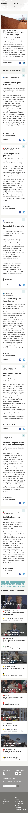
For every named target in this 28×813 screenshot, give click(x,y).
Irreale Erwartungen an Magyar (12, 648)
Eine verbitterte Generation (11, 704)
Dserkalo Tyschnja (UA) (14, 78)
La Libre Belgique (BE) (10, 729)
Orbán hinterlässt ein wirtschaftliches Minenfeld (14, 641)
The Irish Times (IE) (14, 369)
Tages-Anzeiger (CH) (9, 749)
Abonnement (6, 801)
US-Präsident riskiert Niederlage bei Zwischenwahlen (13, 613)
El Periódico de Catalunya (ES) (13, 618)
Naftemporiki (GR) (14, 221)
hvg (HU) (6, 646)
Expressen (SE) (14, 294)
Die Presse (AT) (14, 438)
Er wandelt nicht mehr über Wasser (13, 620)
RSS (3, 803)
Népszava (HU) (8, 638)
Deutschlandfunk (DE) (10, 757)
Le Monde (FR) (7, 723)
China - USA (7, 59)
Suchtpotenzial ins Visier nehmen (13, 676)
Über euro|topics (19, 796)
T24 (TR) (6, 695)
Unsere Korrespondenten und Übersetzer (19, 801)
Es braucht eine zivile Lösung (11, 759)
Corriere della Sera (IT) (14, 512)
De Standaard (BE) (9, 666)
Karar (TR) (6, 703)
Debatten (5, 796)
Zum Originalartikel (9, 135)
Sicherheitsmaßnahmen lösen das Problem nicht (13, 698)
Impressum (18, 807)
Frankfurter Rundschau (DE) (12, 674)
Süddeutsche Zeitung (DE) (14, 149)
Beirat (16, 797)
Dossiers (5, 797)
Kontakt (17, 805)
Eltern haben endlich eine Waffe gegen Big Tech (14, 669)
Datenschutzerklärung (20, 809)
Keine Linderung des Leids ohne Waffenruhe (12, 752)
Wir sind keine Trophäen (10, 725)
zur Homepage (7, 570)
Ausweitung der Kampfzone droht (13, 731)
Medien (4, 799)
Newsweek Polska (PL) (10, 611)
